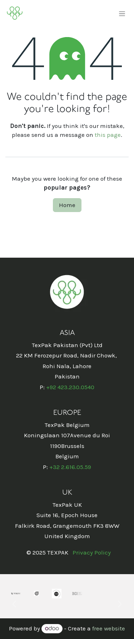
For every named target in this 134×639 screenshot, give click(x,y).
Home (67, 204)
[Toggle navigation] (122, 13)
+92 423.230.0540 (70, 387)
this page (108, 134)
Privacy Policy (92, 552)
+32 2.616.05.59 (70, 466)
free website (108, 628)
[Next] (119, 604)
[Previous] (14, 604)
